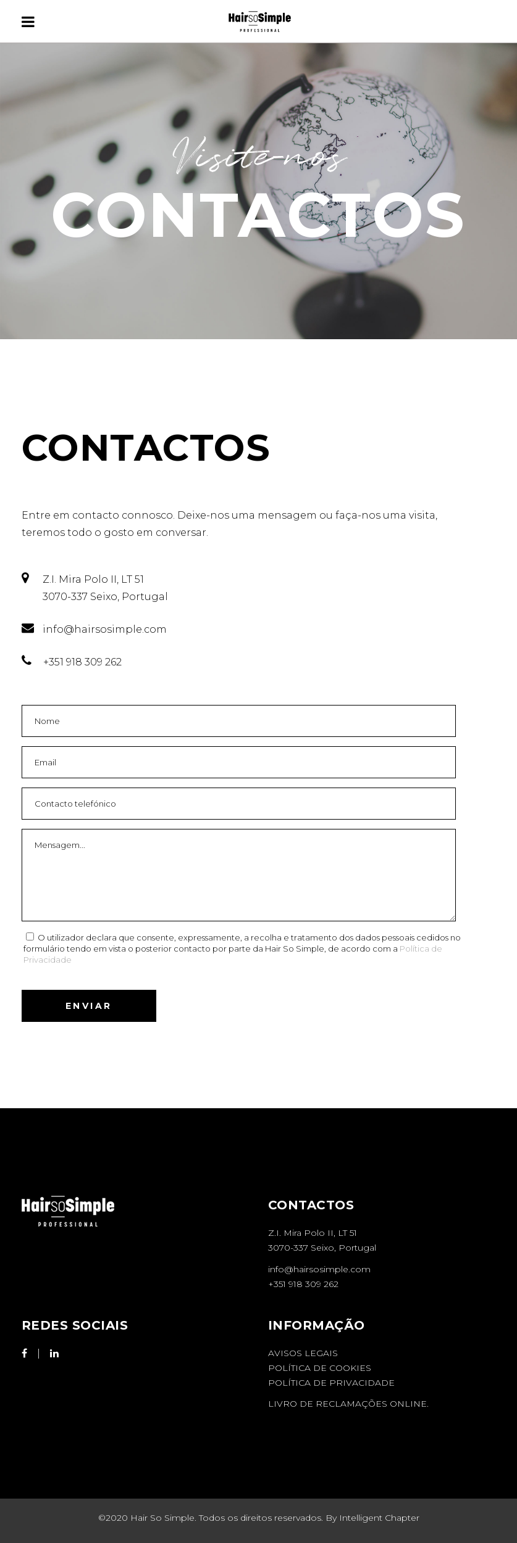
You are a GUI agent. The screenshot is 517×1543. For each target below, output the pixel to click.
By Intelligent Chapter (372, 1517)
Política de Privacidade (331, 1382)
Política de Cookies (319, 1367)
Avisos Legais (303, 1353)
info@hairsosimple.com (319, 1269)
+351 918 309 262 (303, 1284)
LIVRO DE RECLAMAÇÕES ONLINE (347, 1403)
